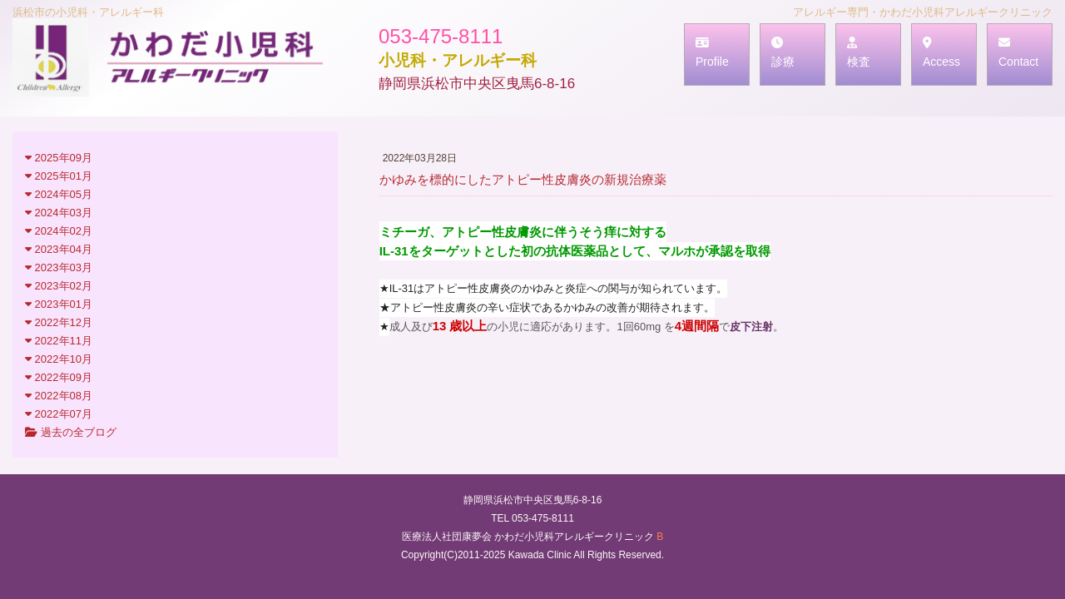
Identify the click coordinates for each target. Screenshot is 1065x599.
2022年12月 (58, 322)
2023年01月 (58, 304)
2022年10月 (58, 359)
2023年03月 (58, 267)
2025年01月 (58, 176)
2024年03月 (58, 212)
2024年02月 (58, 231)
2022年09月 (58, 377)
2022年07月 (58, 414)
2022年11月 (58, 340)
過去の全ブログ (70, 432)
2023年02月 (58, 286)
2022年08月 (58, 395)
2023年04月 (58, 249)
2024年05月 (58, 194)
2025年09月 (58, 157)
